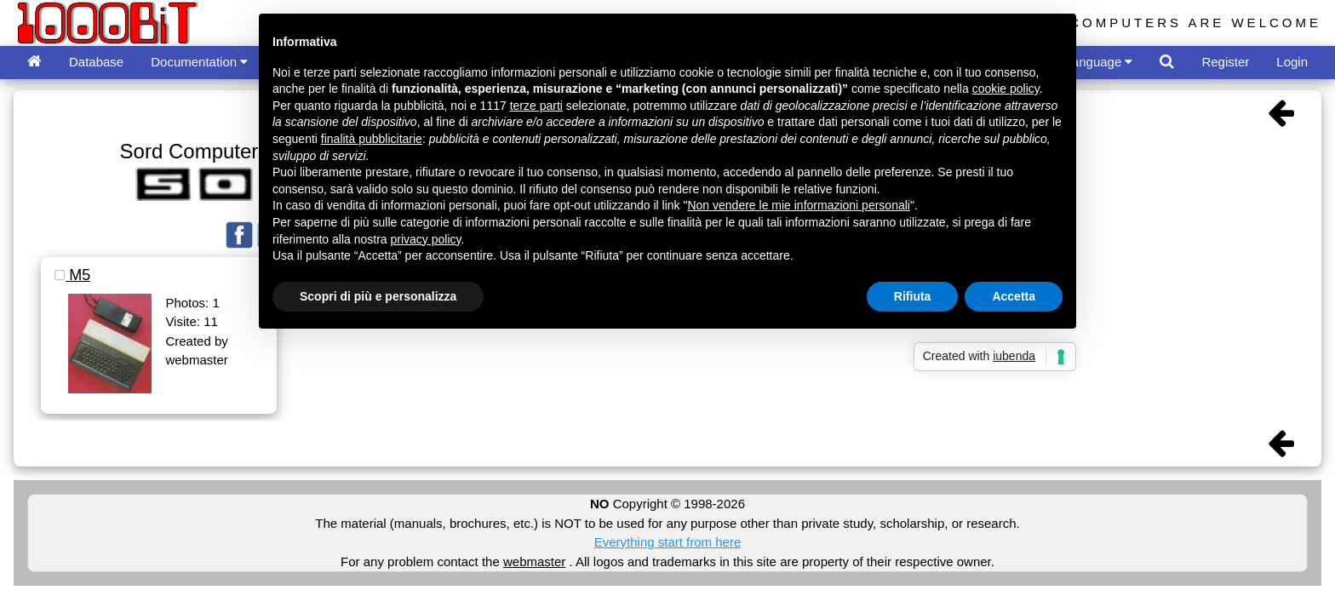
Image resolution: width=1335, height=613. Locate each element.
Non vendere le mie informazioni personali (798, 205)
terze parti (536, 105)
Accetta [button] (1013, 296)
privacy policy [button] (426, 239)
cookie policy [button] (1006, 88)
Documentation (199, 61)
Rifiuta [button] (912, 296)
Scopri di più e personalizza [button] (378, 296)
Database (96, 61)
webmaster (534, 561)
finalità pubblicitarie (371, 139)
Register (1225, 61)
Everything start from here (668, 542)
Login (1292, 61)
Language (1099, 61)
